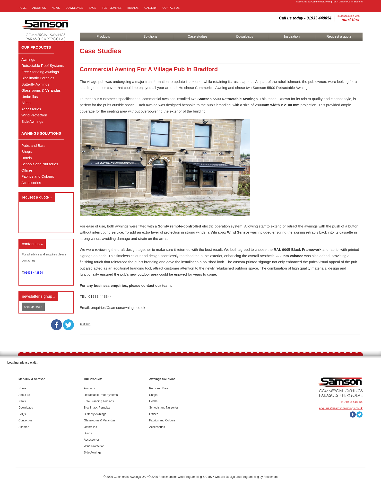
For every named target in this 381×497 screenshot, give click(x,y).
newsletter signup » (38, 296)
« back (85, 324)
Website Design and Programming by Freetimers (246, 477)
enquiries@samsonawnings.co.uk (118, 307)
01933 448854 (33, 272)
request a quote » (37, 197)
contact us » (32, 244)
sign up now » (33, 306)
